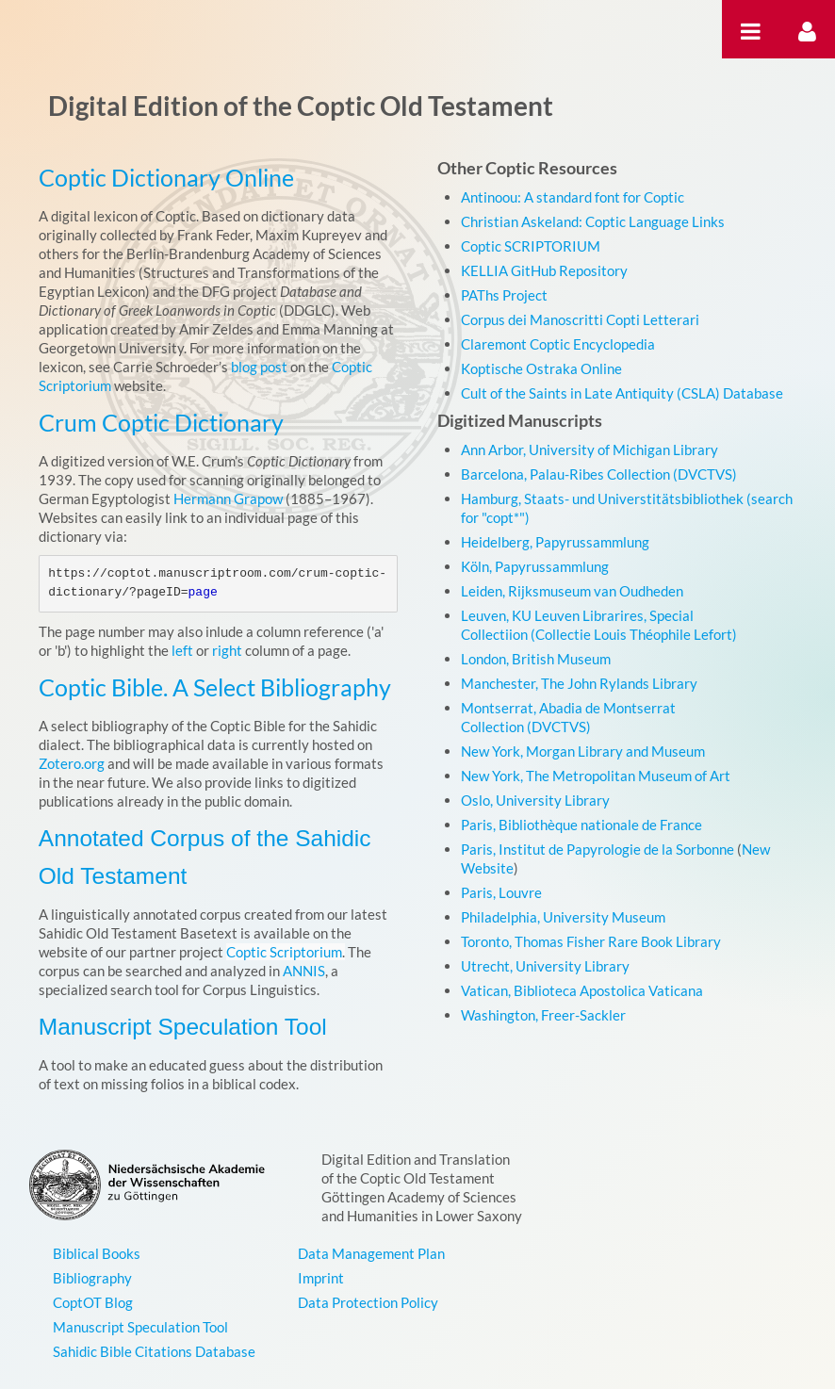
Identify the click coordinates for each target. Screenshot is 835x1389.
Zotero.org (72, 763)
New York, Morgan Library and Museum (583, 751)
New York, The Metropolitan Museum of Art (595, 775)
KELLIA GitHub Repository (544, 270)
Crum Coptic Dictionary (161, 422)
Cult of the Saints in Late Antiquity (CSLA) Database (622, 392)
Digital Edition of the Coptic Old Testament (300, 106)
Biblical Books (96, 1253)
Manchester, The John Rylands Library (579, 683)
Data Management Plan (371, 1253)
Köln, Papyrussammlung (535, 566)
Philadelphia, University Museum (563, 916)
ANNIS (304, 970)
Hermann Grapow (228, 498)
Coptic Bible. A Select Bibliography (215, 687)
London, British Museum (536, 658)
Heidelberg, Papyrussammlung (555, 541)
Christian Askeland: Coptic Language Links (593, 221)
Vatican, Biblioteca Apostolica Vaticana (582, 990)
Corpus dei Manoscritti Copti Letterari (580, 319)
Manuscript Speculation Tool (183, 1026)
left (182, 650)
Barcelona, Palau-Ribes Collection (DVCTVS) (599, 474)
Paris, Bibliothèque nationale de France (581, 824)
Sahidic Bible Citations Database (154, 1351)
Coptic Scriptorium (284, 951)
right (227, 650)
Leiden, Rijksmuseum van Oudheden (572, 590)
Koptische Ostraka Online (541, 368)
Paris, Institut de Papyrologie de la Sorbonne (597, 849)
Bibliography (92, 1277)
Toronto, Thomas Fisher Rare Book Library (591, 941)
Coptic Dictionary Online (166, 177)
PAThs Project (504, 294)
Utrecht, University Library (545, 965)
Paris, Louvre (501, 892)
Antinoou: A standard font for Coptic (572, 196)
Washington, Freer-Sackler (543, 1014)
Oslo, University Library (535, 800)
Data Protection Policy (368, 1302)
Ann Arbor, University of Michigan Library (589, 449)
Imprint (321, 1277)
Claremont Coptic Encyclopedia (558, 343)
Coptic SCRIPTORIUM (530, 245)
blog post (259, 366)
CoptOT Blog (93, 1302)
